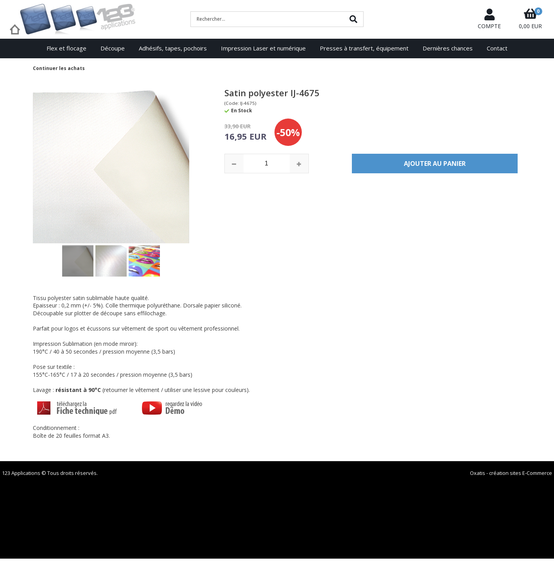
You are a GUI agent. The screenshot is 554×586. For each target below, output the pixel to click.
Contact (497, 48)
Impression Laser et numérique (263, 48)
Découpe (112, 48)
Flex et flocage (66, 48)
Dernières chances (448, 48)
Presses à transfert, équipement (364, 48)
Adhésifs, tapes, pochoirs (173, 48)
